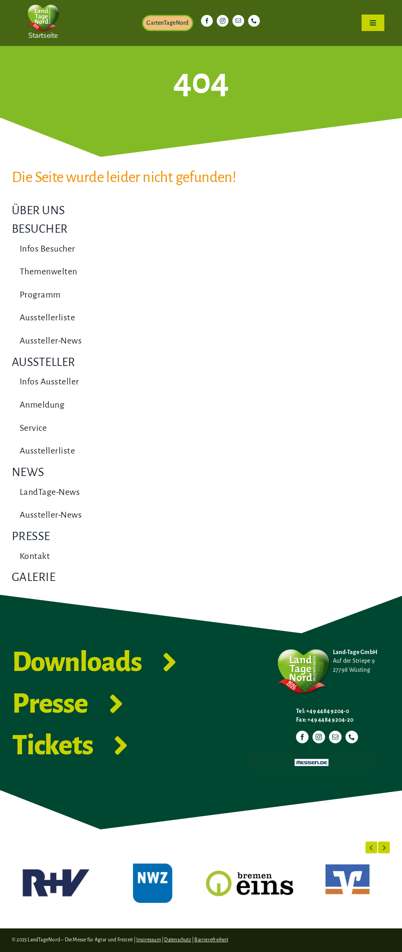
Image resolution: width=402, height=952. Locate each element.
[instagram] (222, 21)
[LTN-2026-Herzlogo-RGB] (43, 3)
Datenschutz (177, 940)
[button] (371, 847)
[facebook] (207, 21)
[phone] (254, 21)
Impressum (148, 940)
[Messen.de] (311, 754)
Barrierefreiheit (211, 940)
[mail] (238, 21)
